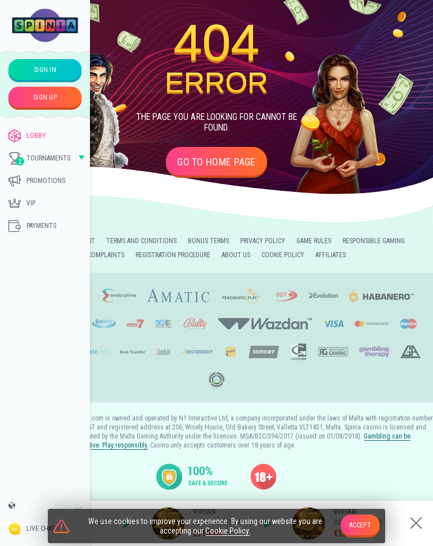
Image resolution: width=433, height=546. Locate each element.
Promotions (36, 180)
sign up (45, 97)
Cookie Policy (282, 255)
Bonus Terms (208, 241)
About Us (236, 255)
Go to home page (216, 162)
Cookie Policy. (227, 530)
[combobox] (45, 508)
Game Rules (313, 241)
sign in (45, 70)
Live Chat (31, 529)
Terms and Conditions (141, 241)
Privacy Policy (262, 241)
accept (360, 525)
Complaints (106, 255)
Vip (21, 203)
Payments (32, 226)
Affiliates (330, 255)
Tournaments (39, 158)
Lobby (27, 135)
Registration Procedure (173, 255)
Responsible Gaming (373, 241)
